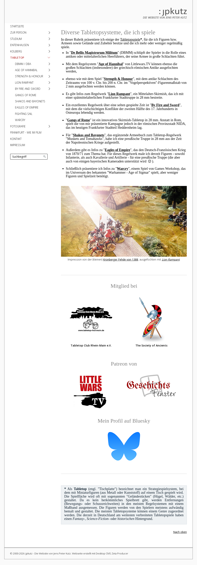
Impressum (17, 145)
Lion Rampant (24, 82)
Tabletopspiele (130, 39)
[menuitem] (29, 26)
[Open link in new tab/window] (91, 319)
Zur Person (18, 32)
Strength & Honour (29, 76)
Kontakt (16, 139)
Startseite (17, 26)
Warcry (20, 120)
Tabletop (17, 57)
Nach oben (180, 532)
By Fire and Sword (27, 89)
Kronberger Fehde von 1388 (120, 259)
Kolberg (16, 51)
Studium (16, 39)
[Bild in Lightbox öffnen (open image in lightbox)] (124, 221)
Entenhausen (19, 45)
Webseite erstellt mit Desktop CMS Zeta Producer (100, 553)
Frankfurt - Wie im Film (25, 132)
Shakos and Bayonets (30, 101)
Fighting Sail (23, 114)
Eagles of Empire (26, 107)
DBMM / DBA (23, 64)
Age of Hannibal (26, 70)
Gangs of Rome (25, 95)
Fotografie (18, 126)
